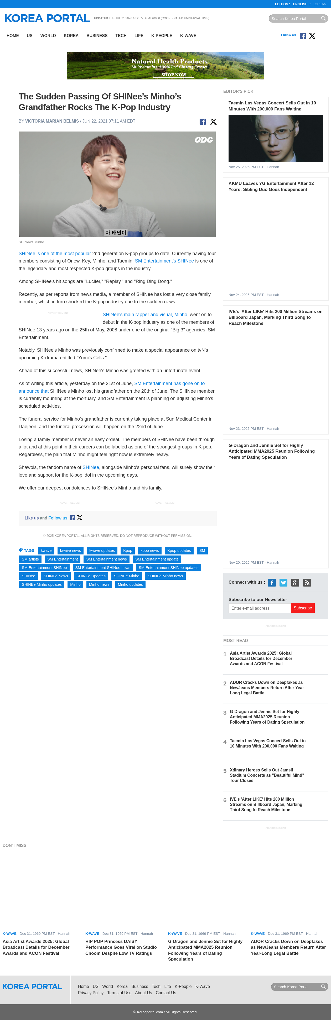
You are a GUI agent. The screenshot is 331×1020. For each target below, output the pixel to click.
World (48, 35)
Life (139, 35)
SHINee (90, 467)
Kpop (127, 550)
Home (13, 35)
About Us (143, 993)
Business (96, 35)
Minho (75, 584)
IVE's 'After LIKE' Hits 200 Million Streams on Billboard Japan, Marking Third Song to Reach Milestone (276, 317)
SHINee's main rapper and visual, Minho (145, 314)
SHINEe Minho (126, 576)
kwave (46, 550)
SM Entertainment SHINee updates (168, 567)
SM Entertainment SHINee (44, 567)
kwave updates (102, 550)
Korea (71, 35)
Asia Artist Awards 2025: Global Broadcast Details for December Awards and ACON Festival (261, 658)
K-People (161, 35)
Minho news (99, 584)
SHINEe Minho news (165, 576)
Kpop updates (179, 550)
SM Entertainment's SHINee (164, 261)
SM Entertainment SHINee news (102, 567)
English (300, 4)
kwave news (70, 550)
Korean (319, 4)
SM (202, 550)
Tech (121, 35)
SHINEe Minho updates (42, 584)
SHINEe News (56, 576)
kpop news (150, 550)
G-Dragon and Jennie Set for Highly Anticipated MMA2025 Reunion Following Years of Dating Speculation (272, 451)
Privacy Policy (91, 993)
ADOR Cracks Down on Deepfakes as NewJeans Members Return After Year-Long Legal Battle (267, 687)
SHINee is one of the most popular (55, 253)
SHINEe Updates (91, 576)
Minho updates (130, 584)
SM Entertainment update (157, 559)
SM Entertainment (62, 559)
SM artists (30, 559)
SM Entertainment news (106, 559)
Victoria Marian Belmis (52, 121)
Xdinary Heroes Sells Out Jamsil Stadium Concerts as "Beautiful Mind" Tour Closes (267, 775)
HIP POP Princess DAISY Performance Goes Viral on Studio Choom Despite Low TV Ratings (121, 947)
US (30, 35)
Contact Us (166, 993)
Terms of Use (119, 993)
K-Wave (188, 35)
